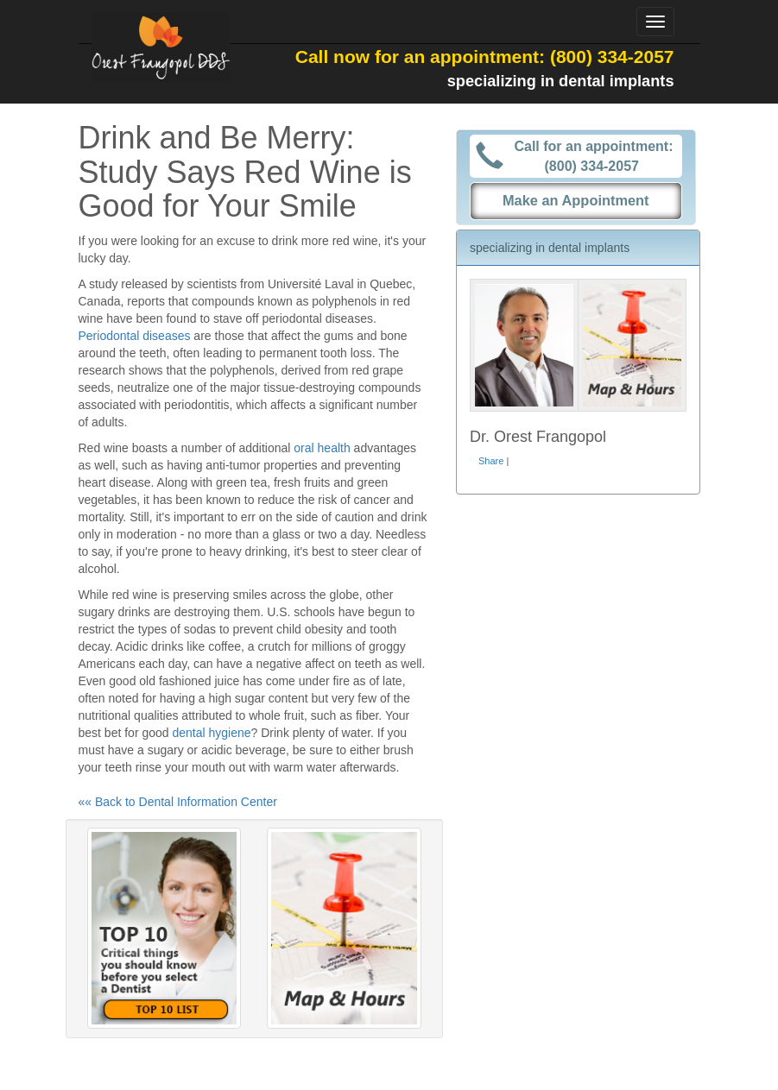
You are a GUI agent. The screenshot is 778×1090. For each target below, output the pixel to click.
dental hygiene (211, 733)
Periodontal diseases (135, 336)
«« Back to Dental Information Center (178, 802)
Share (490, 461)
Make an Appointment (576, 200)
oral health (322, 448)
